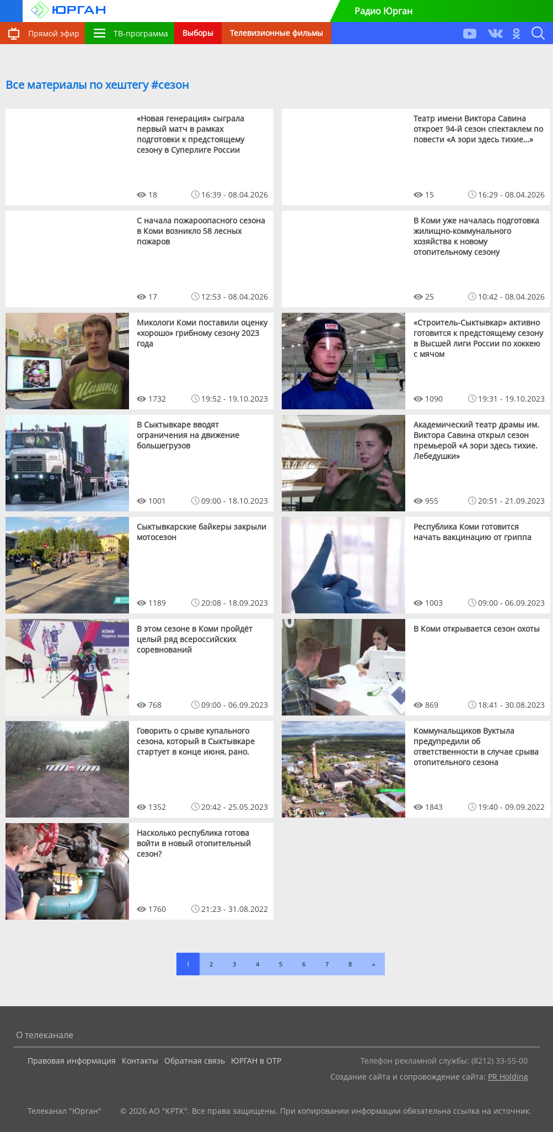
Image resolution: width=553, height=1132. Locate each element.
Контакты (140, 1060)
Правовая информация (72, 1060)
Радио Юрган (383, 11)
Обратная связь (194, 1060)
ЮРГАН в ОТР (256, 1060)
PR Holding (508, 1076)
